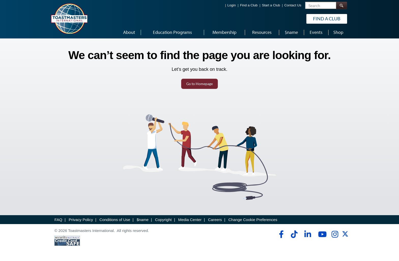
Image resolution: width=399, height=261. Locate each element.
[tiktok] (294, 234)
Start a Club (271, 5)
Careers (215, 219)
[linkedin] (307, 234)
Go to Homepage (199, 83)
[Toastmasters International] (69, 18)
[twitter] (345, 235)
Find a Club (249, 5)
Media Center (190, 219)
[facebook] (280, 234)
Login (231, 5)
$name (143, 219)
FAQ (58, 219)
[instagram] (334, 234)
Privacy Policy (81, 219)
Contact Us (292, 5)
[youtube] (321, 234)
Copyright (163, 219)
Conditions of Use (114, 219)
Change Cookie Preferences (252, 219)
